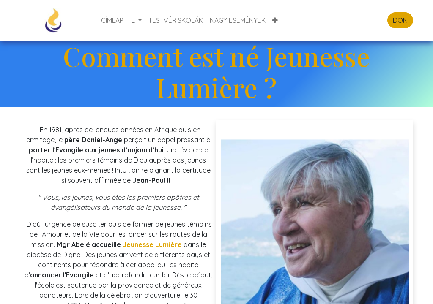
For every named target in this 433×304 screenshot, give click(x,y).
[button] (275, 20)
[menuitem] (112, 20)
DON (400, 20)
